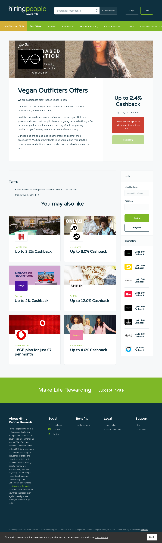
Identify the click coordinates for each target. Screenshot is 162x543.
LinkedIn (54, 429)
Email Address (131, 187)
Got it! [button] (152, 537)
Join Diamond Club (13, 26)
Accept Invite (111, 389)
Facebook (55, 425)
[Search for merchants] (74, 10)
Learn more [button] (101, 537)
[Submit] (97, 10)
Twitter (53, 434)
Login (131, 10)
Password (129, 201)
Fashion (51, 26)
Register (137, 227)
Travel (130, 26)
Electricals (68, 26)
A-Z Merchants (108, 10)
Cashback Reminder (21, 486)
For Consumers (83, 425)
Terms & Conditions (112, 429)
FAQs (138, 425)
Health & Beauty (89, 26)
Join (147, 10)
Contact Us (141, 429)
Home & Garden (112, 26)
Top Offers (35, 26)
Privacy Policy (110, 425)
